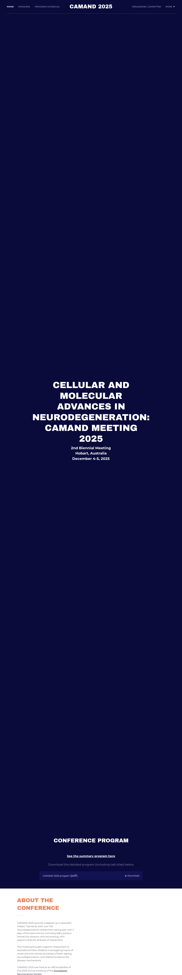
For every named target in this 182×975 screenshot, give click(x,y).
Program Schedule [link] (47, 6)
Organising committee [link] (146, 6)
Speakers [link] (24, 6)
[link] (91, 7)
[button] (170, 6)
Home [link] (10, 6)
